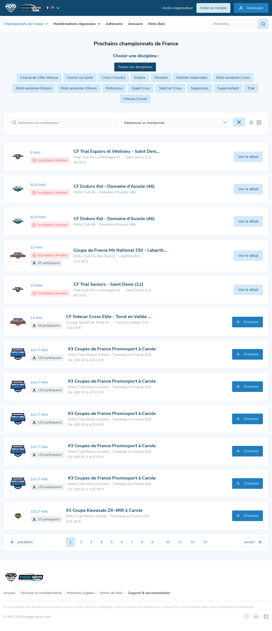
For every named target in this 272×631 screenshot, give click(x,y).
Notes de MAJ (111, 593)
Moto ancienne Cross (233, 77)
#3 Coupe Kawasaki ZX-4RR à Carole (104, 510)
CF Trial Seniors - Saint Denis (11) (108, 284)
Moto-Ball (156, 23)
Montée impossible (192, 77)
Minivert (161, 77)
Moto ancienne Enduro (34, 88)
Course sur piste (80, 77)
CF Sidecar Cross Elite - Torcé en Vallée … (108, 317)
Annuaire (135, 23)
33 (205, 542)
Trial (251, 88)
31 (180, 542)
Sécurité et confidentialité (41, 593)
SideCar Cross (170, 88)
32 (192, 542)
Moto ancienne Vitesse (78, 88)
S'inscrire (247, 322)
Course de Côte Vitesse (39, 77)
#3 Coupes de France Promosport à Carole (112, 349)
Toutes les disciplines (135, 67)
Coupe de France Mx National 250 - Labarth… (120, 250)
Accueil (9, 593)
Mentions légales (81, 593)
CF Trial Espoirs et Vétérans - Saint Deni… (116, 151)
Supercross (200, 88)
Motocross (114, 88)
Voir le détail (248, 156)
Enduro (140, 77)
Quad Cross (141, 88)
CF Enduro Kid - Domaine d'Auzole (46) (114, 186)
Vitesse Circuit (135, 98)
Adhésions (114, 23)
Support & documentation (149, 593)
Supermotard (228, 88)
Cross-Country (113, 77)
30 (168, 542)
